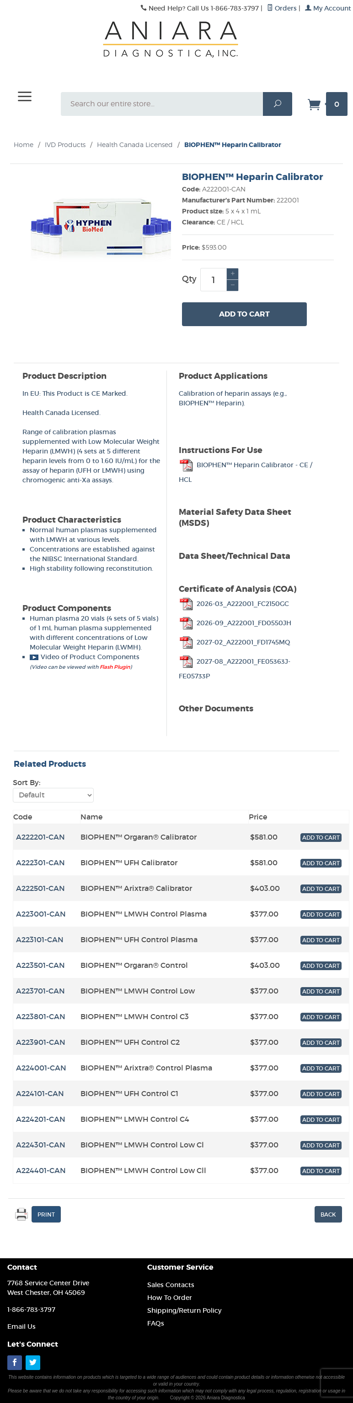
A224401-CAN (41, 1170)
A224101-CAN (40, 1093)
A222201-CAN (40, 836)
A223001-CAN (41, 913)
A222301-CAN (40, 862)
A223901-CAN (40, 1042)
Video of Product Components (84, 657)
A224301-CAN (40, 1144)
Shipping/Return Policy (184, 1310)
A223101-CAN (40, 939)
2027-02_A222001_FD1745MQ (234, 642)
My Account (328, 8)
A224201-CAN (40, 1119)
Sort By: (26, 782)
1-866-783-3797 (31, 1309)
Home (23, 144)
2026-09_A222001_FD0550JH (235, 623)
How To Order (169, 1298)
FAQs (155, 1323)
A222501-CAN (40, 888)
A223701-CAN (40, 990)
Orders (282, 8)
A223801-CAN (40, 1016)
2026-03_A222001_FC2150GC (234, 604)
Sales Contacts (170, 1285)
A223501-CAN (40, 965)
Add (244, 314)
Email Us (21, 1326)
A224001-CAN (41, 1067)
